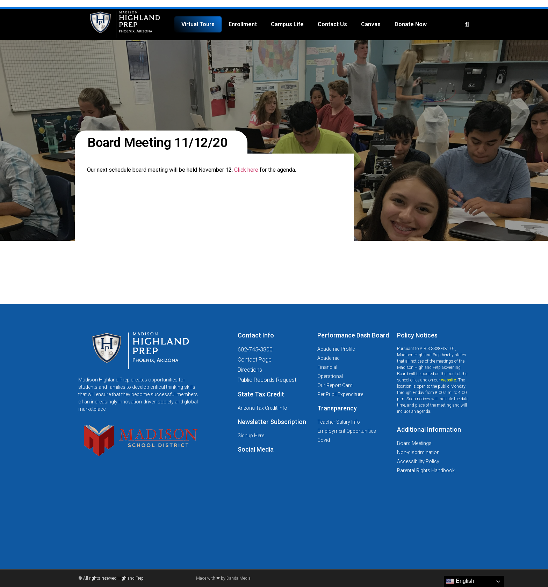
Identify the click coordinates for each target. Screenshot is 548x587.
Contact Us (332, 24)
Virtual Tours (198, 24)
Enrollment (243, 24)
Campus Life (287, 24)
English (460, 581)
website (448, 380)
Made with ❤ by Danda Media (223, 578)
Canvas (371, 24)
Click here (246, 169)
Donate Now (411, 24)
